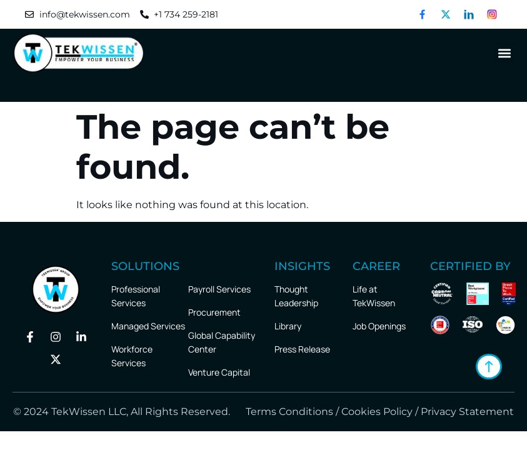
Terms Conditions (288, 412)
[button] (504, 52)
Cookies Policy (377, 412)
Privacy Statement (467, 412)
